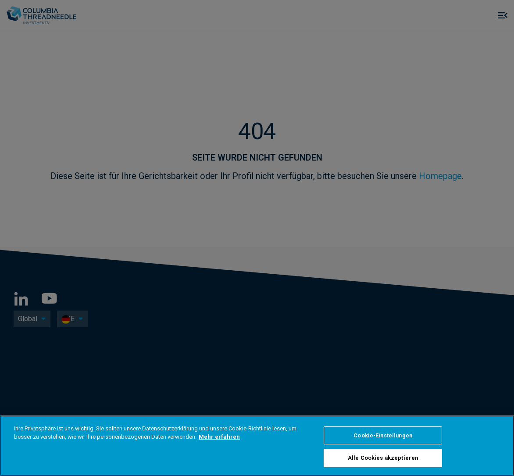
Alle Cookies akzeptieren (383, 458)
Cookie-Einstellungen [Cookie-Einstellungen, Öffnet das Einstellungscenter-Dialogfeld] (382, 435)
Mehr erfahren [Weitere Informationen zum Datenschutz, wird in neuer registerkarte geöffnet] (219, 436)
